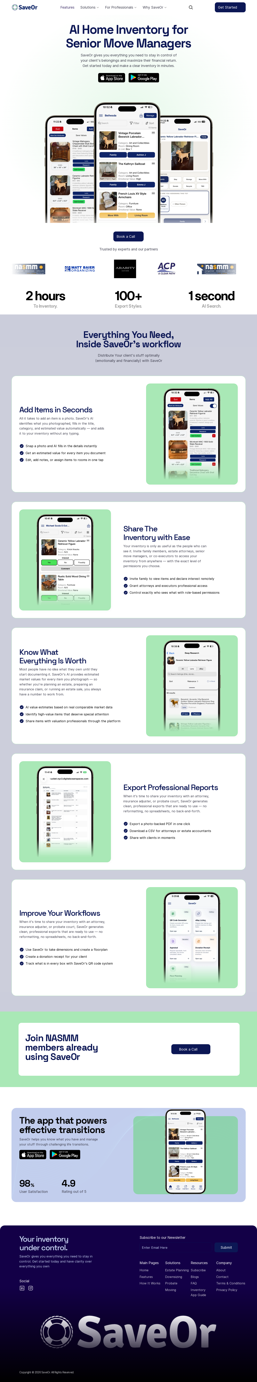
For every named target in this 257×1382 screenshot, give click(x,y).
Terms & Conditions (230, 1283)
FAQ (194, 1283)
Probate (171, 1283)
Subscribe (198, 1270)
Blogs (195, 1277)
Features (146, 1277)
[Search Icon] (191, 7)
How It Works (150, 1283)
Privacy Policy (226, 1290)
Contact (222, 1277)
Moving (170, 1290)
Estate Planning (177, 1270)
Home (144, 1270)
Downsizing (173, 1277)
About (221, 1270)
